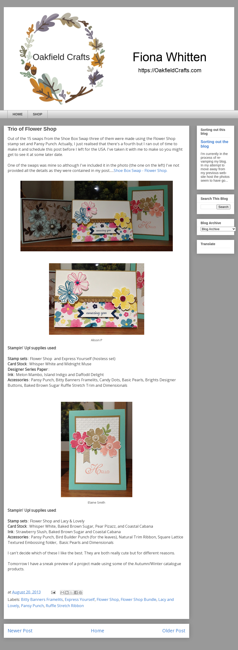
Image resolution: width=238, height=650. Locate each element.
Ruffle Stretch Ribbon (65, 605)
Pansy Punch (32, 605)
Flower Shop (108, 599)
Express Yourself (80, 599)
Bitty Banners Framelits (42, 599)
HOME (18, 114)
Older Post (173, 630)
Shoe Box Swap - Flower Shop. (140, 170)
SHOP (37, 114)
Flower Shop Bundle (138, 599)
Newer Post (20, 630)
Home (97, 630)
